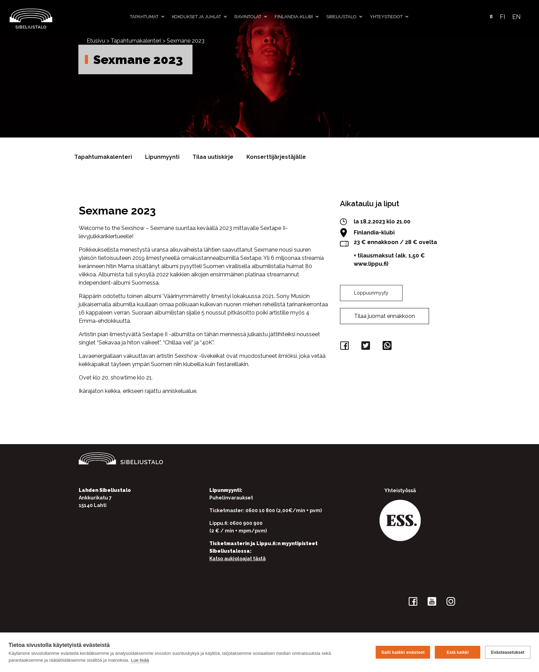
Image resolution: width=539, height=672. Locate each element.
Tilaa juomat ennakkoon (384, 316)
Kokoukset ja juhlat (200, 17)
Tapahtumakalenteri (136, 40)
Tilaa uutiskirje (212, 157)
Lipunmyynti (162, 157)
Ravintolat (251, 17)
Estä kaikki (458, 652)
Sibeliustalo (344, 17)
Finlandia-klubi (297, 17)
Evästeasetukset (507, 652)
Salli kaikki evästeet (403, 652)
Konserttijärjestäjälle (276, 157)
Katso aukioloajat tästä (237, 558)
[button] (491, 17)
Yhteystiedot (389, 17)
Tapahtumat (147, 17)
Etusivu (96, 40)
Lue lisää (140, 660)
